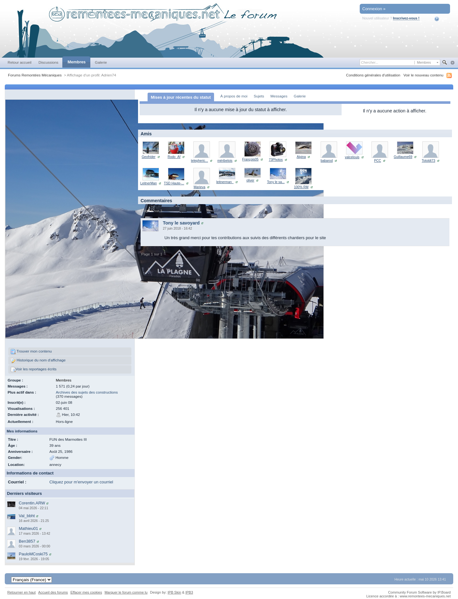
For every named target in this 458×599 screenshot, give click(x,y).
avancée (452, 63)
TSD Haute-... (174, 183)
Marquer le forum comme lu (126, 592)
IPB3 (189, 592)
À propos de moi (233, 96)
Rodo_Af (174, 157)
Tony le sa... (275, 182)
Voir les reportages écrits (33, 369)
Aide (441, 18)
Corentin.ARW (32, 503)
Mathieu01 (28, 528)
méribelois (224, 160)
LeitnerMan (148, 183)
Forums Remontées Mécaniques (35, 75)
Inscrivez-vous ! (406, 18)
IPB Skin (174, 592)
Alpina (301, 157)
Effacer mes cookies (86, 592)
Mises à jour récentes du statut (181, 97)
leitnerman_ (224, 182)
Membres (76, 62)
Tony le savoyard (181, 222)
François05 (250, 159)
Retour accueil (19, 62)
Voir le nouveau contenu (423, 75)
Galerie (101, 62)
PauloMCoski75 (33, 554)
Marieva (199, 187)
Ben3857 (27, 541)
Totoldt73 (428, 160)
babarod (327, 160)
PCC (377, 160)
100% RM (301, 187)
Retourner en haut (21, 592)
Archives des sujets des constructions (87, 392)
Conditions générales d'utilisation (373, 75)
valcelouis (352, 157)
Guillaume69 (403, 157)
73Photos (276, 159)
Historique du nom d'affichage (38, 360)
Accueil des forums (53, 592)
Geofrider (148, 157)
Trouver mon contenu (31, 351)
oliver (250, 180)
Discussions (48, 62)
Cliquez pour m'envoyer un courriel (81, 482)
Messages (278, 96)
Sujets (259, 96)
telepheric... (199, 160)
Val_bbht (27, 515)
